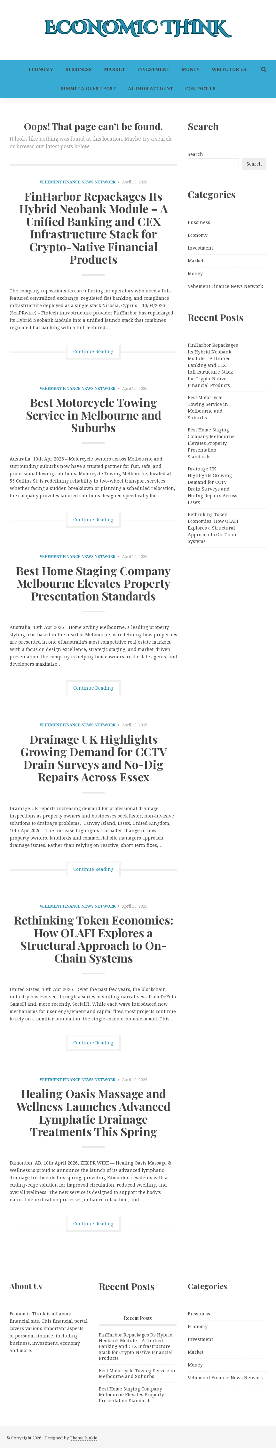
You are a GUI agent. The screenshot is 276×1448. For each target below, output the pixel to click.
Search (195, 154)
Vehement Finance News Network (77, 182)
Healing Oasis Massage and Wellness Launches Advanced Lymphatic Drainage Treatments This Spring (93, 1112)
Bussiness (78, 69)
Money (191, 69)
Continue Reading (93, 351)
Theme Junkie (83, 1438)
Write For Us (229, 69)
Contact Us (200, 88)
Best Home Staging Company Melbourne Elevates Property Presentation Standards (93, 583)
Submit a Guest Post (88, 88)
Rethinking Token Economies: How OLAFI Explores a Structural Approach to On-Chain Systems (93, 938)
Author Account (150, 88)
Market (114, 69)
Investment (153, 69)
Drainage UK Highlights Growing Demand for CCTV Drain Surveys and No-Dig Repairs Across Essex (93, 758)
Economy (40, 69)
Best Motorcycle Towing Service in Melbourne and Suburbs (93, 414)
